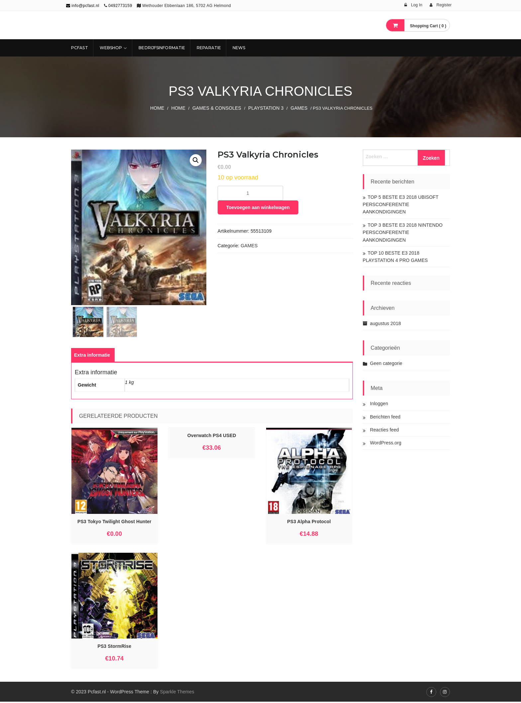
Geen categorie (386, 363)
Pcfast (79, 47)
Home (157, 108)
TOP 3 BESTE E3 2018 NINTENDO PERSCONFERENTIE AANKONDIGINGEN (403, 232)
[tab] (92, 356)
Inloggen (379, 403)
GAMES (298, 108)
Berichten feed (385, 416)
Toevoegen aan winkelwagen (258, 207)
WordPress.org (385, 442)
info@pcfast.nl (82, 5)
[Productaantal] (250, 193)
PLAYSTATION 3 (265, 108)
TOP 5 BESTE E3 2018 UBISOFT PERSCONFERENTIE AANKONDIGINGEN (401, 204)
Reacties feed (384, 429)
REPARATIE (209, 47)
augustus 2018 (385, 323)
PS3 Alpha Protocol (309, 523)
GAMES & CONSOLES (216, 108)
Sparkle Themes (177, 693)
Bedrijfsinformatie (162, 47)
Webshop (111, 47)
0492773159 (120, 5)
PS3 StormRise (114, 647)
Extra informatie (92, 356)
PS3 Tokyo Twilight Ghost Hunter (114, 523)
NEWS (239, 47)
